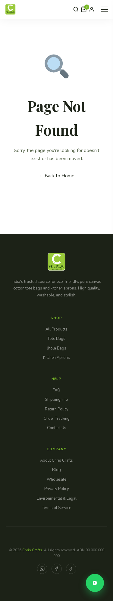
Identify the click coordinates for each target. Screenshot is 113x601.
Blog (56, 470)
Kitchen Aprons (56, 357)
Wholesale (56, 479)
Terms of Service (56, 508)
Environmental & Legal (57, 498)
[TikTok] (71, 569)
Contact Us (56, 428)
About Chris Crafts (56, 460)
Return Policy (56, 409)
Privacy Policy (56, 489)
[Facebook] (57, 569)
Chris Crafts (32, 550)
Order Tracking (57, 418)
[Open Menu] (104, 9)
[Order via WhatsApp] (95, 583)
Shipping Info (56, 399)
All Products (56, 329)
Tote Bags (56, 338)
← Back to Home (56, 176)
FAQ (56, 390)
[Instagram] (42, 569)
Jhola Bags (56, 348)
